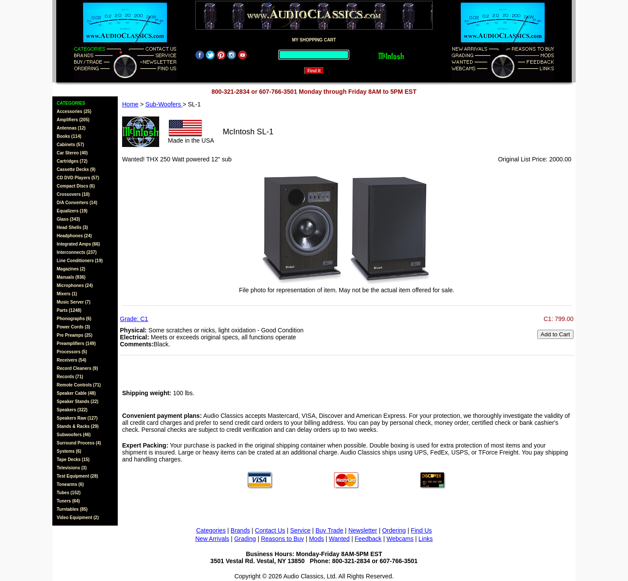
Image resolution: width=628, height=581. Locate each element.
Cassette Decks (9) (76, 169)
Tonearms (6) (70, 484)
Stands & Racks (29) (78, 426)
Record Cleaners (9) (77, 368)
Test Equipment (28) (77, 476)
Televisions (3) (72, 467)
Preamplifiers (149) (76, 343)
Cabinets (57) (70, 144)
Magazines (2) (71, 269)
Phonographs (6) (74, 318)
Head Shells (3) (72, 227)
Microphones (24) (75, 285)
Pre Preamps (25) (74, 335)
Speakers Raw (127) (77, 418)
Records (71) (70, 376)
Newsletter (362, 530)
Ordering (394, 530)
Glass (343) (68, 219)
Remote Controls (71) (79, 385)
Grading (245, 538)
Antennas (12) (71, 128)
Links (426, 538)
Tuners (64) (68, 501)
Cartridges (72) (72, 161)
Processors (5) (72, 351)
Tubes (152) (69, 492)
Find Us (421, 530)
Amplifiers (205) (73, 119)
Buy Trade (329, 530)
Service (300, 530)
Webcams (399, 538)
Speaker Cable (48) (76, 393)
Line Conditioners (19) (80, 260)
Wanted (339, 538)
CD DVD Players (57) (78, 177)
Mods (316, 538)
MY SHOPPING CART (314, 40)
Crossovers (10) (73, 194)
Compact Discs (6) (76, 186)
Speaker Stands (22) (78, 401)
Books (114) (69, 136)
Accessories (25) (74, 111)
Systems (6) (69, 451)
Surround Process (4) (79, 443)
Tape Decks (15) (73, 459)
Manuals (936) (71, 277)
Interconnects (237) (77, 252)
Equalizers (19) (72, 210)
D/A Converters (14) (77, 202)
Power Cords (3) (73, 327)
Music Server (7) (73, 302)
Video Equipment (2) (78, 517)
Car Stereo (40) (72, 152)
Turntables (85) (72, 509)
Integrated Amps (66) (78, 244)
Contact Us (270, 530)
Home (130, 104)
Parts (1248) (69, 310)
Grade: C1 (134, 318)
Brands (240, 530)
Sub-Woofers (163, 104)
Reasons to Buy (282, 538)
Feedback (368, 538)
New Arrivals (212, 538)
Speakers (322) (72, 409)
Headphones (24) (74, 235)
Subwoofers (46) (74, 434)
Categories (211, 530)
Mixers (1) (67, 293)
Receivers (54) (71, 360)
